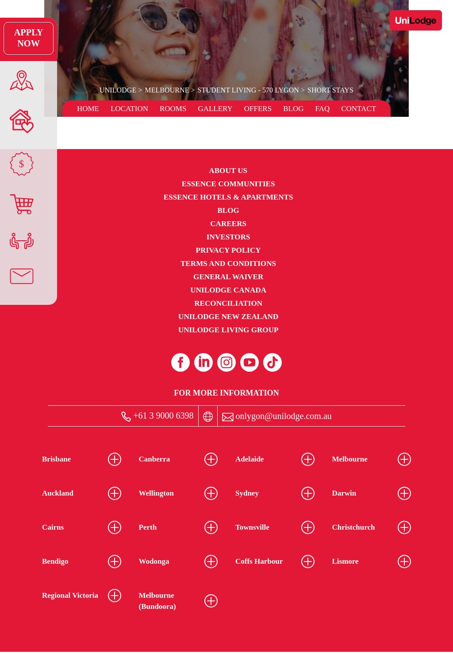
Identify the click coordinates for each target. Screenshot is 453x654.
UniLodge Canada (228, 290)
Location (129, 108)
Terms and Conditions (228, 263)
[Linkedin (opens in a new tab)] (203, 362)
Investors (228, 237)
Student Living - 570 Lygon (248, 90)
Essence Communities (228, 184)
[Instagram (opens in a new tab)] (226, 362)
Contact (358, 108)
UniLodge (118, 90)
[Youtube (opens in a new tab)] (249, 362)
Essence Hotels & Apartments (228, 197)
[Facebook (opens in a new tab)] (180, 362)
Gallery (215, 108)
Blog (293, 108)
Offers (258, 108)
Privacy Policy (228, 250)
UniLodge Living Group (228, 330)
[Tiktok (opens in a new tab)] (272, 362)
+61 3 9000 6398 (157, 416)
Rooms (173, 108)
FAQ (322, 108)
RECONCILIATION (228, 303)
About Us (228, 170)
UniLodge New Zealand (228, 316)
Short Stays (330, 90)
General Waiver (228, 277)
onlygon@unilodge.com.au (277, 416)
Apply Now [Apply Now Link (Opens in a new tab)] (20, 38)
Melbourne (168, 90)
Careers (228, 223)
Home (88, 108)
